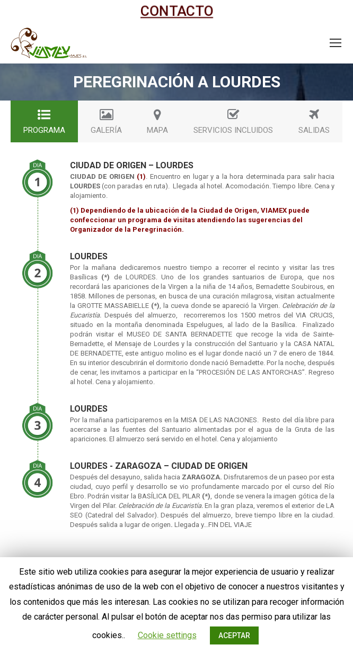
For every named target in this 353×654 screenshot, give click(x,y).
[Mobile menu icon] (335, 43)
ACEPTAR (234, 635)
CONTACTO (176, 11)
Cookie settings (167, 635)
